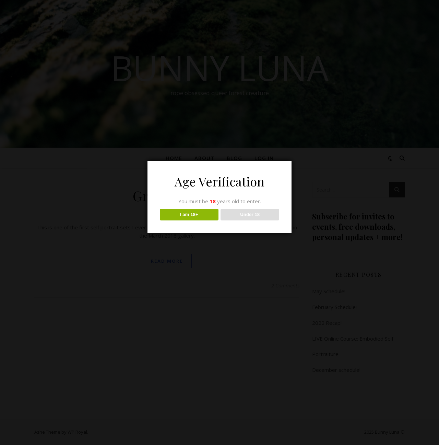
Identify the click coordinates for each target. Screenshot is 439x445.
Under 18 (250, 214)
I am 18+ (189, 214)
